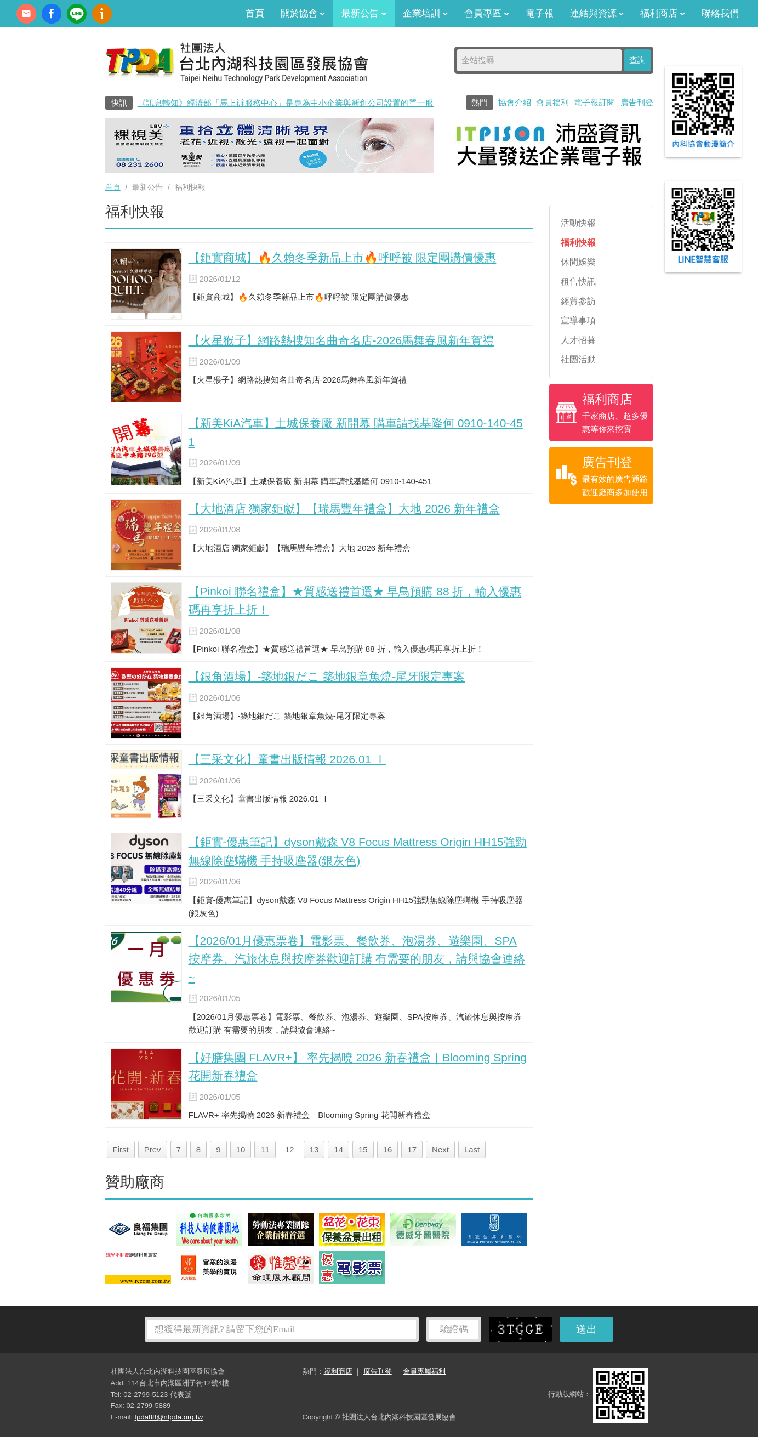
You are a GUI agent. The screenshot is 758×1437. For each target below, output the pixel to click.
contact (26, 14)
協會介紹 (514, 102)
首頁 (255, 13)
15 (363, 1149)
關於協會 (303, 13)
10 (241, 1149)
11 (265, 1149)
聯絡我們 (720, 13)
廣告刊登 (636, 102)
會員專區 (486, 13)
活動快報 (578, 223)
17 (412, 1149)
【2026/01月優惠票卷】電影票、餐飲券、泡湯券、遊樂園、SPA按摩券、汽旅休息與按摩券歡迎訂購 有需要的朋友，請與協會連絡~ (357, 959)
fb (51, 14)
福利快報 (578, 242)
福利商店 (662, 13)
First (121, 1149)
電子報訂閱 (594, 102)
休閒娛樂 (578, 261)
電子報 (540, 13)
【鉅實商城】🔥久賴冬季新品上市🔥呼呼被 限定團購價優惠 (343, 257)
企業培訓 (425, 13)
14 (338, 1149)
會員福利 (552, 102)
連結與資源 (597, 13)
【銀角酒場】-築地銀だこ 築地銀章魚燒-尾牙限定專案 (327, 676)
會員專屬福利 (424, 1371)
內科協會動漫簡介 (102, 14)
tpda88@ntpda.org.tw (169, 1417)
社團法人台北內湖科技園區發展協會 (236, 62)
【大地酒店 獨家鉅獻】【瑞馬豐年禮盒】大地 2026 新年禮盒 (344, 508)
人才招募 (578, 340)
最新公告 (363, 13)
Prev (152, 1149)
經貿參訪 (578, 301)
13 (314, 1149)
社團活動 (578, 359)
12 (289, 1149)
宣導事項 (578, 320)
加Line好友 (77, 14)
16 (387, 1149)
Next (440, 1149)
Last (472, 1149)
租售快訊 (578, 281)
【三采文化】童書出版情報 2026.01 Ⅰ (287, 759)
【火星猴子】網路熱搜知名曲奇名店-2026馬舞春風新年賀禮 (341, 340)
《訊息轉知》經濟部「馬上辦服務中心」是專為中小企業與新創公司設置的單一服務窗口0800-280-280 (323, 102)
